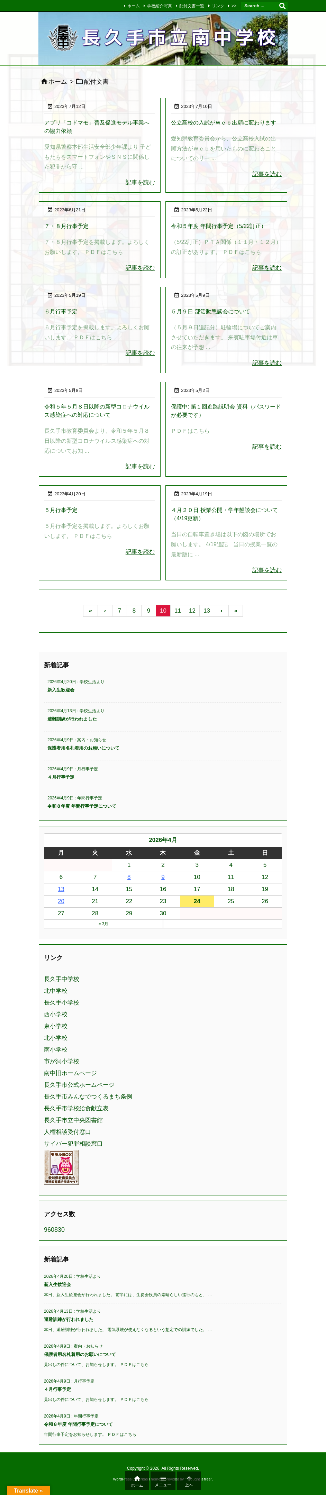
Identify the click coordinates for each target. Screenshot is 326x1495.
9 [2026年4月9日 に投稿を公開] (162, 877)
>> (234, 5)
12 (192, 610)
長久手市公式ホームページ (79, 1085)
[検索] (282, 6)
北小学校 (55, 1038)
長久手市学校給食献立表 (76, 1108)
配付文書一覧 (191, 5)
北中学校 (55, 991)
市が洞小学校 (61, 1061)
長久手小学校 (61, 1002)
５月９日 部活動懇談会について (210, 311)
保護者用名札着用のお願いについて (83, 748)
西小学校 (55, 1014)
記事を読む (140, 182)
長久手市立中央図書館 (73, 1120)
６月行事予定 (61, 311)
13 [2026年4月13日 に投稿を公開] (61, 889)
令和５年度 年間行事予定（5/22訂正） (218, 226)
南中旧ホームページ (70, 1073)
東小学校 (55, 1026)
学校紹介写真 (159, 5)
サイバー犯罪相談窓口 (73, 1143)
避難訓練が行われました (72, 719)
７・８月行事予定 (66, 226)
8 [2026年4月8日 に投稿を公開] (128, 877)
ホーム (133, 5)
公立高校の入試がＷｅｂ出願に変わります (223, 123)
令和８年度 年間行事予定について (81, 806)
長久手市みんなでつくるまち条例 (88, 1096)
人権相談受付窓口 (67, 1132)
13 (206, 610)
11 (177, 610)
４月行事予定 (60, 777)
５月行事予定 (61, 510)
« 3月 (104, 923)
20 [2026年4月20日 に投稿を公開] (61, 901)
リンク (218, 5)
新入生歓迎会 (60, 690)
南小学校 (55, 1049)
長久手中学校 (61, 979)
